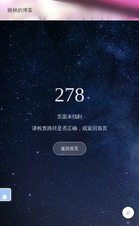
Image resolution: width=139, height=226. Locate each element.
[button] (128, 212)
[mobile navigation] (128, 10)
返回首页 (69, 148)
